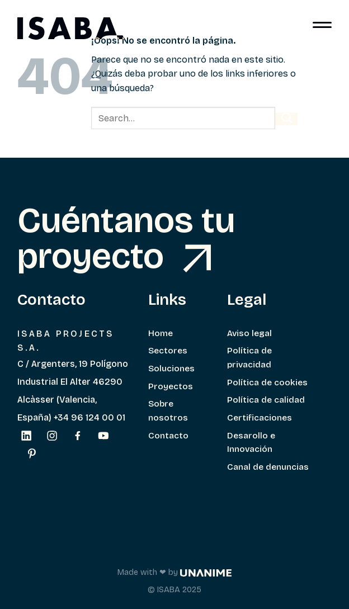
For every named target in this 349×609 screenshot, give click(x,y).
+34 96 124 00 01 (89, 417)
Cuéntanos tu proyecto (126, 238)
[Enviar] (286, 118)
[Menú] (322, 28)
